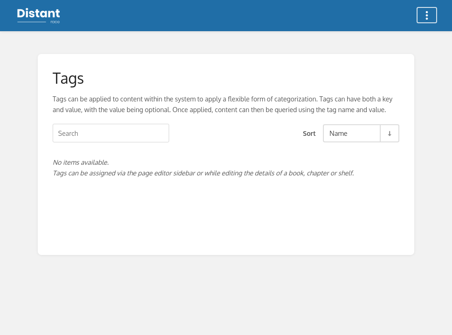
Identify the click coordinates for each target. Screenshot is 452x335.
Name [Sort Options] (338, 133)
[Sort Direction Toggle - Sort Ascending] (389, 133)
